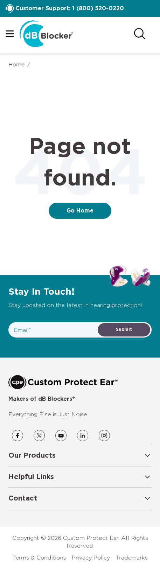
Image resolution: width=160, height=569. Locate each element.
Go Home (80, 211)
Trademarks (132, 557)
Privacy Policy (91, 557)
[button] (80, 455)
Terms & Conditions (39, 557)
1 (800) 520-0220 (98, 8)
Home (16, 64)
